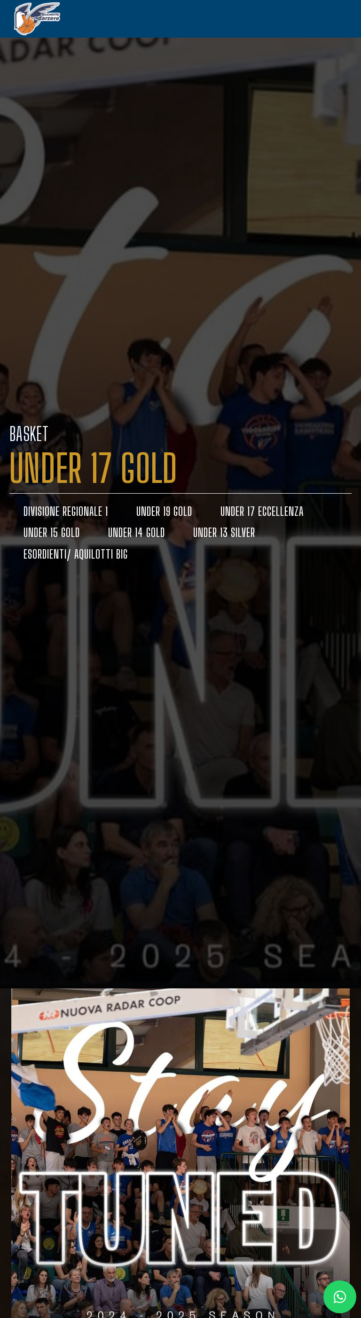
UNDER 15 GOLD (52, 533)
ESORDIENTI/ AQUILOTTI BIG (76, 554)
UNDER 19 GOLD (164, 511)
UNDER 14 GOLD (136, 533)
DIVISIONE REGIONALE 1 (66, 511)
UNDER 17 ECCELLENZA (262, 511)
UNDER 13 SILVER (224, 533)
